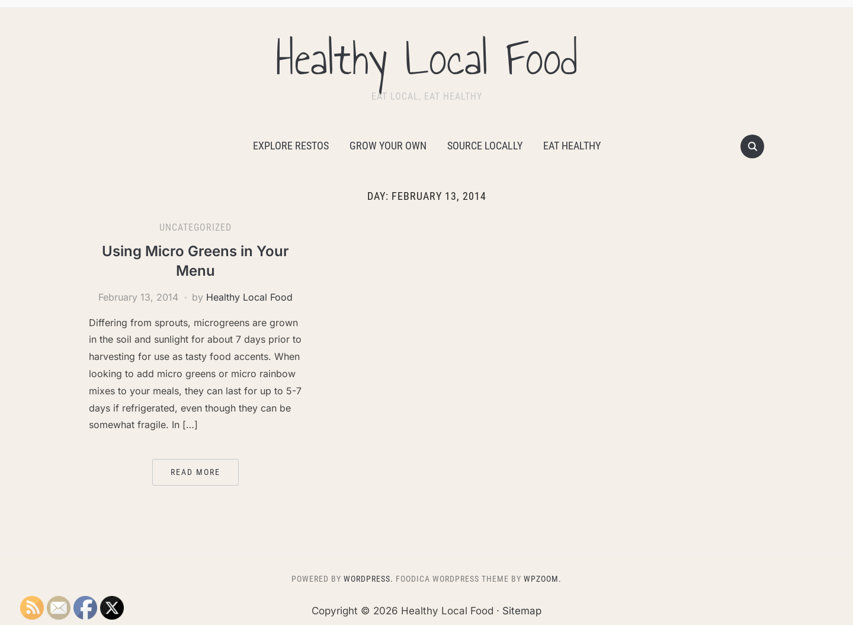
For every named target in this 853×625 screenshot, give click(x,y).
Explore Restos (291, 145)
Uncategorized (195, 227)
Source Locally (484, 145)
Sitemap (521, 611)
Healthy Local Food (426, 59)
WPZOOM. (543, 578)
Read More (195, 472)
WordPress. (368, 578)
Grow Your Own (387, 145)
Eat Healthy (572, 145)
